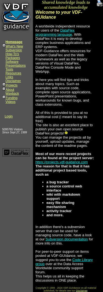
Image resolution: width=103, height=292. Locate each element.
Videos (10, 102)
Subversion (13, 50)
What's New (14, 46)
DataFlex (67, 30)
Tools (9, 69)
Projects (11, 85)
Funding (11, 98)
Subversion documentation (67, 239)
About (9, 90)
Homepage (13, 42)
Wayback (12, 94)
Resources (13, 73)
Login (9, 116)
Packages (12, 58)
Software (11, 62)
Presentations (15, 66)
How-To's (12, 54)
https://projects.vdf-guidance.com (61, 162)
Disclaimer (13, 81)
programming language (53, 34)
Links (9, 77)
